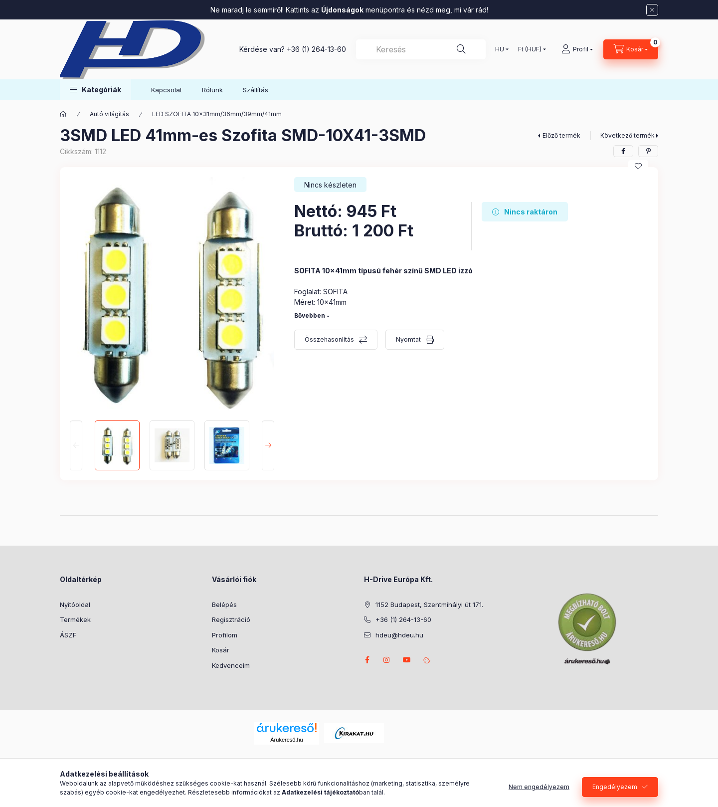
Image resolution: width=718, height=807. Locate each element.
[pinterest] (648, 151)
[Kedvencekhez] (638, 166)
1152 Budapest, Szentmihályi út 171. (429, 604)
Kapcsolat (166, 90)
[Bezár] (652, 10)
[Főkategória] (63, 114)
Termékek (75, 619)
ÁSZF (68, 635)
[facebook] (623, 151)
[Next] (268, 445)
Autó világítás (109, 114)
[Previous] (76, 445)
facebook (367, 660)
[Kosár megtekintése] (630, 49)
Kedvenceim (231, 665)
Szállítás (255, 90)
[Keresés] (461, 49)
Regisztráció (231, 619)
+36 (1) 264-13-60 (316, 49)
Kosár (220, 650)
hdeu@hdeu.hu (399, 635)
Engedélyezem (614, 787)
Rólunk (212, 90)
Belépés (224, 604)
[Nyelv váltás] (500, 49)
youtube (407, 660)
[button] (95, 89)
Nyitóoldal (75, 604)
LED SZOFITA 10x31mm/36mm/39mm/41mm (217, 114)
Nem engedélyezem (539, 787)
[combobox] (421, 49)
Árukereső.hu (286, 740)
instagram (387, 660)
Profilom (224, 635)
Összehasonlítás (329, 339)
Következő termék (627, 135)
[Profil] (577, 49)
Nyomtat (408, 339)
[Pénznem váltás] (530, 49)
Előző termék (561, 135)
